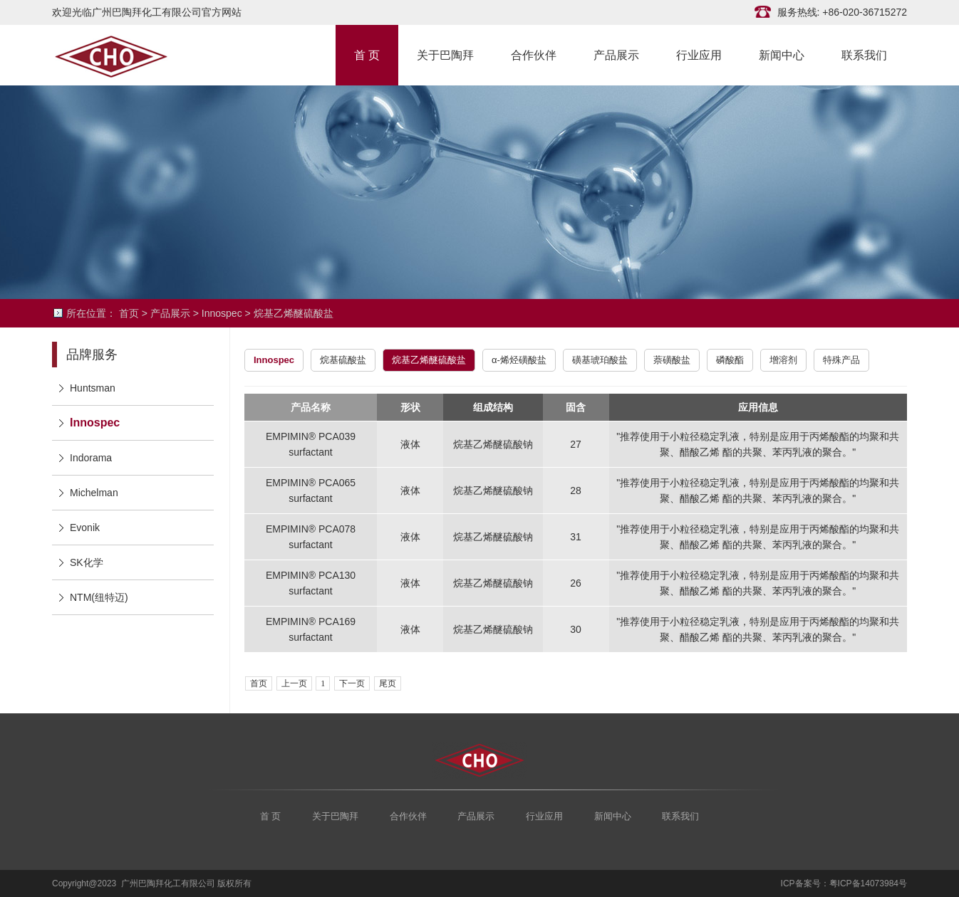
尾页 (387, 683)
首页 (129, 313)
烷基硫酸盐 (343, 360)
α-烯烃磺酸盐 (519, 360)
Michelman (94, 492)
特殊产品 (841, 360)
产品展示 (616, 54)
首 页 (367, 54)
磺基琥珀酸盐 (600, 360)
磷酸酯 (730, 360)
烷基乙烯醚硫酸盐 (293, 313)
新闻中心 (781, 54)
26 (575, 583)
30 (575, 629)
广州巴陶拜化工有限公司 (123, 55)
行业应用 (699, 54)
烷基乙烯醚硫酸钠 (493, 444)
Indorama (91, 457)
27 (575, 444)
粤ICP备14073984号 (868, 883)
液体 (410, 444)
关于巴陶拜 (445, 54)
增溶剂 (783, 360)
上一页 (294, 683)
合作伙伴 (533, 54)
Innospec (222, 313)
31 (575, 536)
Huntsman (92, 388)
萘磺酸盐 (671, 360)
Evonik (85, 527)
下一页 (352, 683)
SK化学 (86, 562)
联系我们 (864, 54)
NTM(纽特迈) (99, 597)
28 (575, 490)
